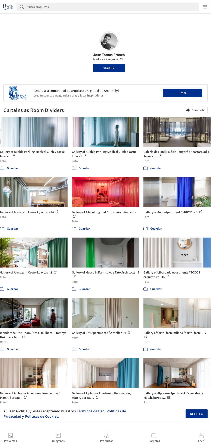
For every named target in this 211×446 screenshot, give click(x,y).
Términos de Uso (91, 411)
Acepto (196, 413)
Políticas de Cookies (41, 416)
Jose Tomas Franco (109, 54)
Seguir (109, 68)
